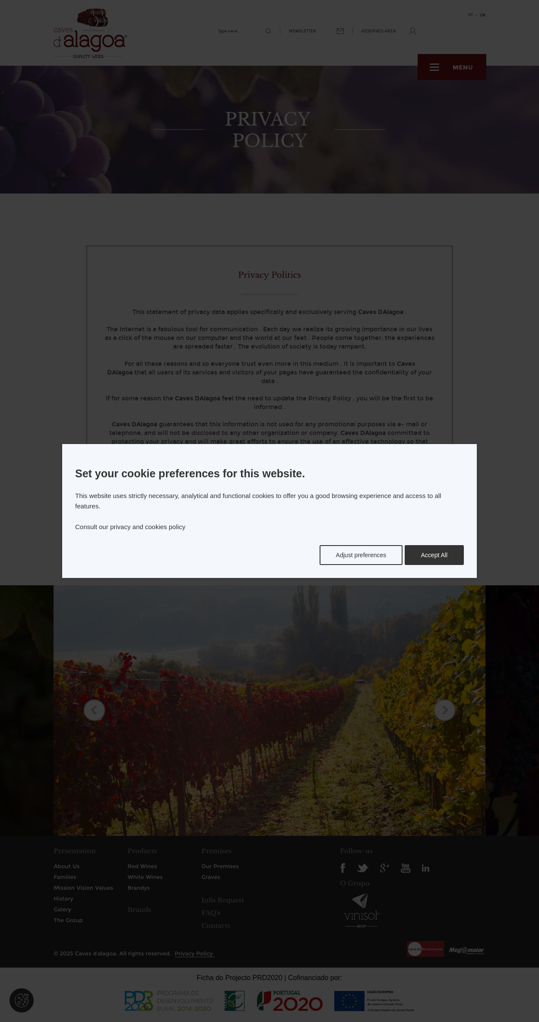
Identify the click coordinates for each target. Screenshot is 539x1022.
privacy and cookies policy (147, 526)
